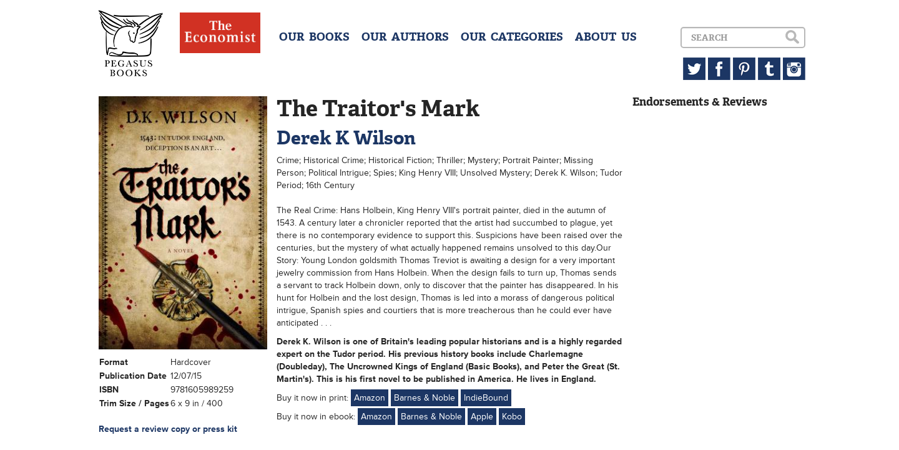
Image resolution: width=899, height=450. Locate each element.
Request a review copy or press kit (168, 429)
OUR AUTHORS (405, 36)
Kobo (512, 416)
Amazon (369, 397)
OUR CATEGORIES (512, 36)
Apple (482, 416)
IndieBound (486, 397)
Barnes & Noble (424, 397)
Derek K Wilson (346, 138)
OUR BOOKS (314, 36)
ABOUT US (606, 36)
